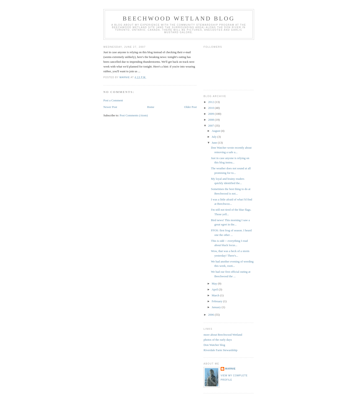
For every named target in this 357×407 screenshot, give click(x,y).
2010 (211, 108)
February (217, 301)
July (214, 136)
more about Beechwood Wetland (223, 334)
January (217, 307)
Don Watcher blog (214, 345)
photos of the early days (218, 339)
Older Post (190, 107)
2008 (211, 119)
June (215, 142)
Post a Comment (113, 100)
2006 (211, 314)
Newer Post (110, 107)
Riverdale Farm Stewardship (220, 350)
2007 (211, 125)
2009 (211, 113)
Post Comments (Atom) (134, 115)
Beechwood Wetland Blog (179, 18)
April (215, 289)
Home (150, 107)
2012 (211, 102)
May (215, 283)
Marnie (230, 368)
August (216, 130)
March (216, 295)
